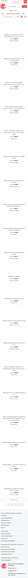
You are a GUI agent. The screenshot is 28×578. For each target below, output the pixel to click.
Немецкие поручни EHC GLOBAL (8, 549)
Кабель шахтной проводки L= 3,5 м (14, 298)
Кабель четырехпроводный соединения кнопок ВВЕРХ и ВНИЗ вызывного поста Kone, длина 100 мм (14, 418)
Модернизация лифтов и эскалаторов (9, 557)
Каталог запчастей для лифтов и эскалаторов (11, 513)
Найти (24, 6)
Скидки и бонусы (4, 531)
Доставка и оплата (5, 520)
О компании (3, 515)
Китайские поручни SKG (6, 554)
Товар (2, 13)
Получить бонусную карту (6, 536)
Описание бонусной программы (8, 540)
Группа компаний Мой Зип (6, 518)
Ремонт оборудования (6, 560)
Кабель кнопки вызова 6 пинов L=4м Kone (14, 442)
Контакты (3, 527)
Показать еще (14, 499)
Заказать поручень (5, 546)
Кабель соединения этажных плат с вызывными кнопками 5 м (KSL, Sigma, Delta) (14, 368)
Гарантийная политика (6, 522)
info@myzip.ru (4, 0)
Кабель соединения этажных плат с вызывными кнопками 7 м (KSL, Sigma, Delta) (14, 132)
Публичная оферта (5, 525)
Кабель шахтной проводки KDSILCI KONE (14, 320)
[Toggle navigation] (25, 1)
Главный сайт (16, 2)
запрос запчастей (14, 10)
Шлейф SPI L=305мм (14, 276)
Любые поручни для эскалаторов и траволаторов (12, 544)
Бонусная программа (5, 533)
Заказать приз (4, 538)
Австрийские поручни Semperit (8, 551)
